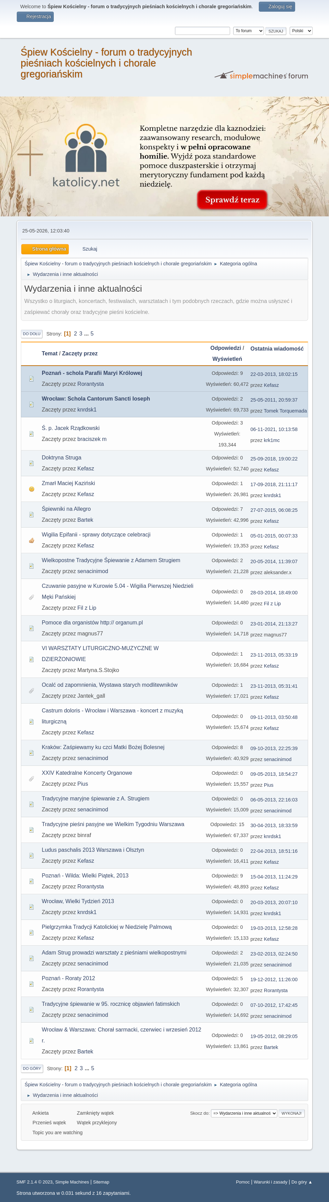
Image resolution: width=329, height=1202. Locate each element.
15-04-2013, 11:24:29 (274, 877)
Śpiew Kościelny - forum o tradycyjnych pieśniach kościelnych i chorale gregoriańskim (106, 63)
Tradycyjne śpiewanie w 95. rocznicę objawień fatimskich (111, 1004)
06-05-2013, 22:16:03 (274, 799)
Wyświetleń (227, 359)
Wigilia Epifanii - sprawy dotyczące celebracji (96, 534)
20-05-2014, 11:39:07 (274, 561)
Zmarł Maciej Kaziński (68, 483)
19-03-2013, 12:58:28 (274, 928)
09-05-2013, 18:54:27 (274, 774)
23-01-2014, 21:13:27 (274, 624)
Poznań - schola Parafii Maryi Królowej (92, 373)
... (87, 334)
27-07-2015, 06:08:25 (274, 510)
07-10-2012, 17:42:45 (274, 1005)
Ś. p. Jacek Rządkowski (71, 428)
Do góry (32, 1068)
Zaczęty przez (80, 353)
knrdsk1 (87, 410)
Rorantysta (90, 384)
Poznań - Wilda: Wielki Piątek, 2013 (85, 875)
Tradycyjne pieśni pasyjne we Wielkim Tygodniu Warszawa (113, 824)
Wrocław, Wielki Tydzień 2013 (78, 901)
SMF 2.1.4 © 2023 (34, 1182)
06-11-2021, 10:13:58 (274, 429)
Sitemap (101, 1182)
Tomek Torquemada (285, 411)
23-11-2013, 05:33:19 (274, 655)
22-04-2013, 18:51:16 (274, 851)
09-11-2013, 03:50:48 (274, 717)
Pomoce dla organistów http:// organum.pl (92, 622)
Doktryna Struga (61, 457)
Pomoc (243, 1182)
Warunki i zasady (270, 1182)
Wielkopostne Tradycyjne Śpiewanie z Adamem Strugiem (111, 560)
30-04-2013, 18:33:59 (274, 825)
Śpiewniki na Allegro (66, 509)
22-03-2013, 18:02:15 (274, 374)
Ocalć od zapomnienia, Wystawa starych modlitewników (109, 685)
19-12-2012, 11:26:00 (274, 979)
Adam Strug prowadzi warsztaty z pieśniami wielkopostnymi (114, 953)
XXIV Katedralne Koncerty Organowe (87, 773)
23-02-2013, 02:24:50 (274, 954)
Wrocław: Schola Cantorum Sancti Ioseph (96, 399)
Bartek (85, 520)
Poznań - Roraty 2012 (68, 978)
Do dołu (31, 334)
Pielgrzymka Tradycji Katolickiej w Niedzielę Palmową (107, 927)
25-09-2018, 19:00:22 (274, 458)
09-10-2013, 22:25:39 (274, 748)
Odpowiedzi (225, 348)
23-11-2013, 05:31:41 (274, 686)
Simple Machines (72, 1182)
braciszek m (91, 439)
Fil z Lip (86, 608)
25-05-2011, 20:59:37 (274, 400)
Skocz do (199, 1113)
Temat (50, 353)
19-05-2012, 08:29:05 (274, 1036)
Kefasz (271, 385)
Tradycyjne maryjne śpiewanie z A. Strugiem (95, 798)
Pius (82, 784)
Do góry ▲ (302, 1182)
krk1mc (272, 440)
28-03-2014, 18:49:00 (274, 592)
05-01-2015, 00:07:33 (274, 536)
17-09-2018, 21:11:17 (274, 484)
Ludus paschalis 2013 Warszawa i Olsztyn (93, 850)
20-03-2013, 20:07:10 (274, 902)
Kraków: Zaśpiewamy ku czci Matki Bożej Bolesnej (103, 747)
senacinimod (92, 571)
